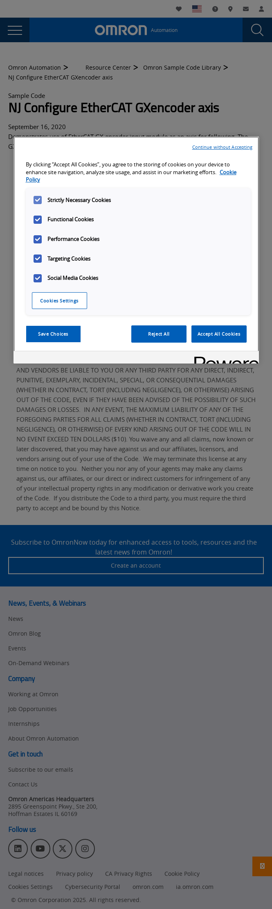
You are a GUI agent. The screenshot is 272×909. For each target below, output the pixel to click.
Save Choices (53, 334)
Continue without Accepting (222, 147)
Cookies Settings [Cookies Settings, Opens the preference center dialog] (59, 301)
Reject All (159, 334)
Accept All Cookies (219, 334)
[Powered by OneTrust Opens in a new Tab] (224, 358)
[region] (136, 250)
